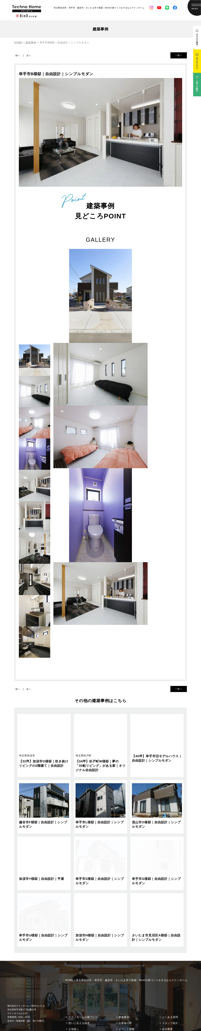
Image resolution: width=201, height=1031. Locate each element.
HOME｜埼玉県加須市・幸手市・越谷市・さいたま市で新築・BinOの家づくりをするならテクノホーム (126, 964)
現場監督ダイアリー (131, 1025)
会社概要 (167, 1013)
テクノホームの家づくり (83, 1001)
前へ (17, 55)
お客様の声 (125, 1007)
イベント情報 (127, 1013)
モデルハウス (170, 1025)
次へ (28, 55)
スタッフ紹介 (170, 1007)
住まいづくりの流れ (80, 1025)
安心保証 (73, 1019)
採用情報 (167, 1019)
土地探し (73, 1013)
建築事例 (124, 1001)
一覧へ (178, 55)
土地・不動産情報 (129, 1019)
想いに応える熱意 (79, 1007)
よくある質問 (170, 1001)
